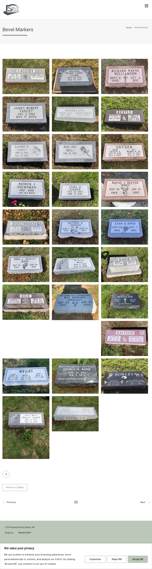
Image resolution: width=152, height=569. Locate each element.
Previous (11, 502)
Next (142, 502)
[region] (76, 556)
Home (129, 27)
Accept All (138, 559)
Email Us (9, 532)
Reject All (117, 559)
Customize (95, 559)
